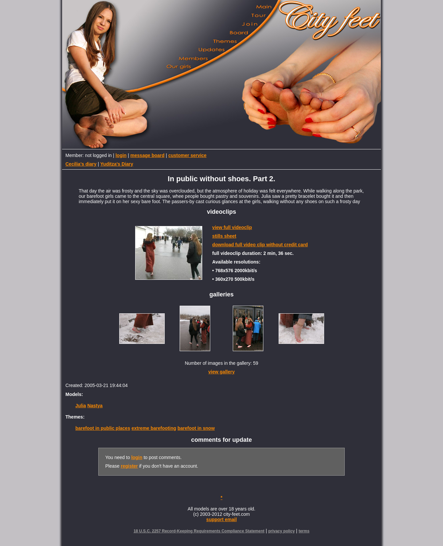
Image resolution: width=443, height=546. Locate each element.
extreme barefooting (154, 428)
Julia (80, 405)
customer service (187, 155)
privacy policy (281, 531)
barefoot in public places (102, 428)
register (129, 466)
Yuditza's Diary (116, 164)
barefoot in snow (196, 428)
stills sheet (224, 236)
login (121, 155)
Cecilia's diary (81, 164)
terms (304, 531)
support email (221, 519)
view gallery (221, 371)
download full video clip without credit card (260, 244)
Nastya (95, 405)
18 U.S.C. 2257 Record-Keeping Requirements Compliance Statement (198, 531)
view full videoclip (232, 227)
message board (148, 155)
